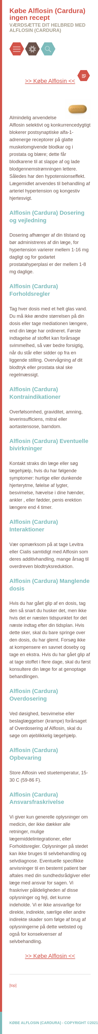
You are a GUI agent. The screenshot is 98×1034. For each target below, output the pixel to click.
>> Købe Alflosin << (50, 81)
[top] (12, 985)
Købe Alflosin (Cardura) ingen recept (47, 14)
